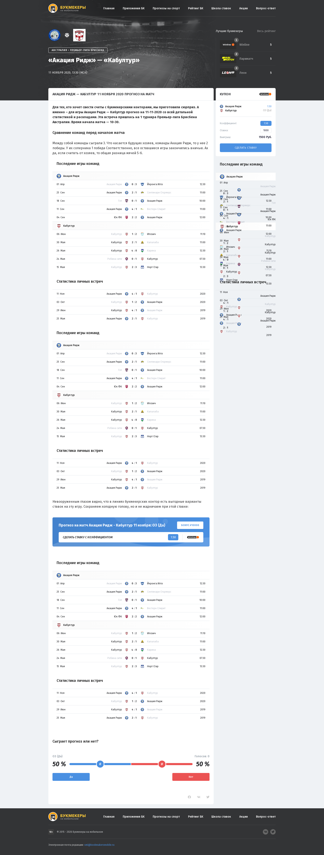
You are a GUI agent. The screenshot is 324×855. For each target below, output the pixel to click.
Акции (243, 8)
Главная (108, 8)
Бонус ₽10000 (190, 525)
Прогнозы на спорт (166, 8)
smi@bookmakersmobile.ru (99, 844)
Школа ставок (221, 8)
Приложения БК (133, 8)
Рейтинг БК (195, 8)
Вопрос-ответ (266, 8)
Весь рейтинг (266, 31)
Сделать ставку (246, 147)
